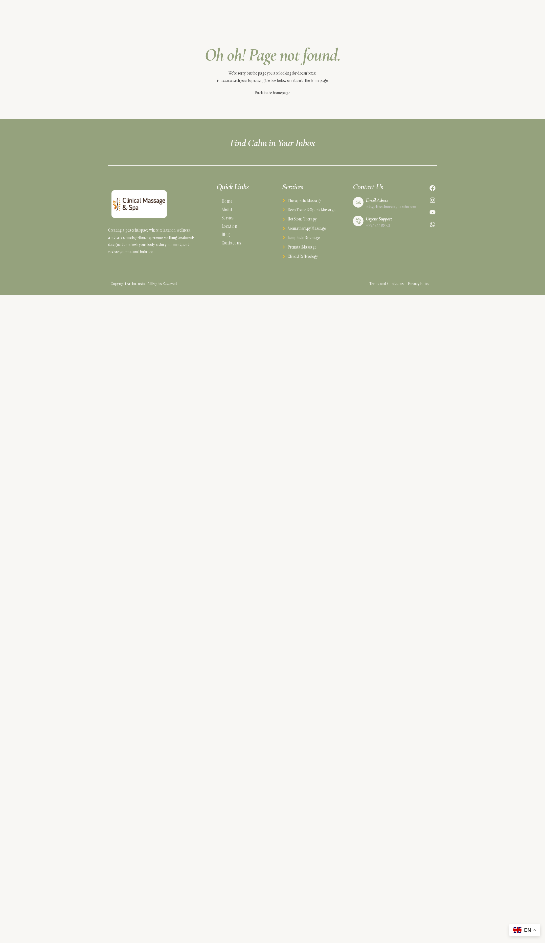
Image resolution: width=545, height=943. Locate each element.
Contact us (231, 243)
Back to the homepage (272, 93)
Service (228, 218)
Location (229, 226)
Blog (226, 234)
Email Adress (377, 200)
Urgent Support (379, 219)
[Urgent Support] (358, 221)
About (227, 209)
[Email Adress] (358, 202)
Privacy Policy (418, 284)
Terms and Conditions (388, 284)
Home (227, 201)
